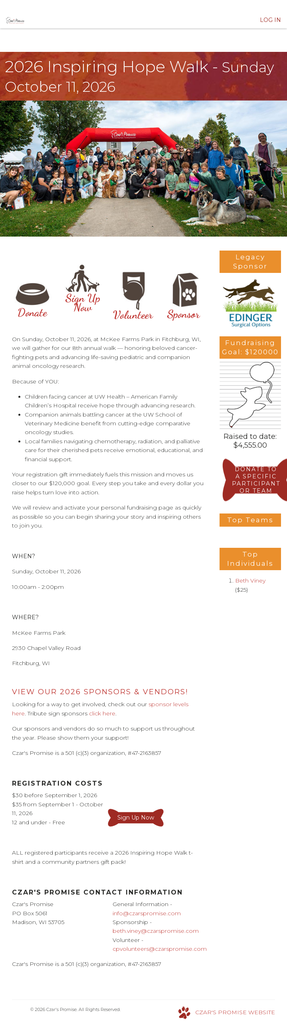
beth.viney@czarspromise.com (156, 930)
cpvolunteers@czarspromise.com (160, 948)
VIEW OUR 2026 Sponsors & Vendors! (100, 691)
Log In (270, 20)
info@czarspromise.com (147, 913)
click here (102, 713)
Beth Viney (250, 580)
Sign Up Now (82, 292)
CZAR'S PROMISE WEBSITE (235, 1012)
